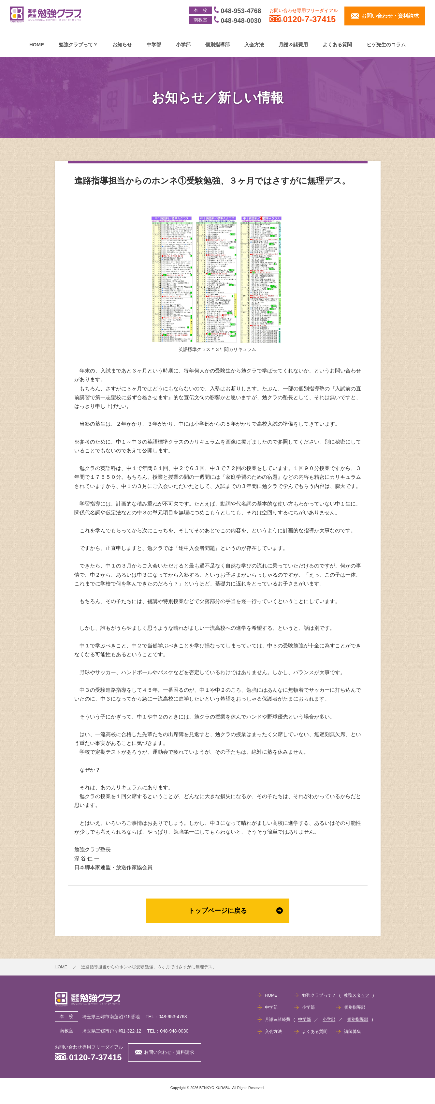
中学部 (154, 44)
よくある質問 (337, 44)
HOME (36, 44)
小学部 (183, 44)
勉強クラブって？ (78, 44)
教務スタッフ (356, 995)
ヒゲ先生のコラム (386, 44)
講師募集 (352, 1031)
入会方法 (254, 44)
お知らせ (122, 44)
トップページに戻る (235, 910)
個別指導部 (217, 44)
